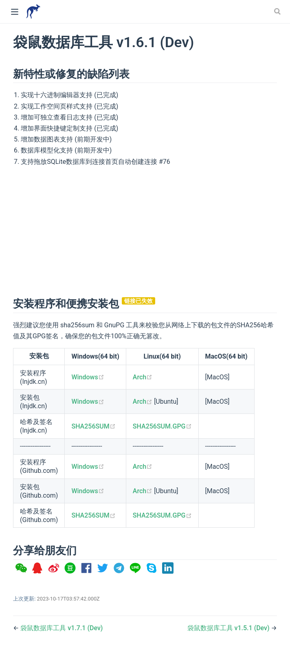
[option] (21, 568)
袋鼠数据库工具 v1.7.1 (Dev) (61, 628)
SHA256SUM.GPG (162, 426)
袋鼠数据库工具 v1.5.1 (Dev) (229, 628)
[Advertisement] (145, 230)
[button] (21, 568)
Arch (142, 377)
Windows (87, 377)
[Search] (278, 11)
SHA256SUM (93, 426)
